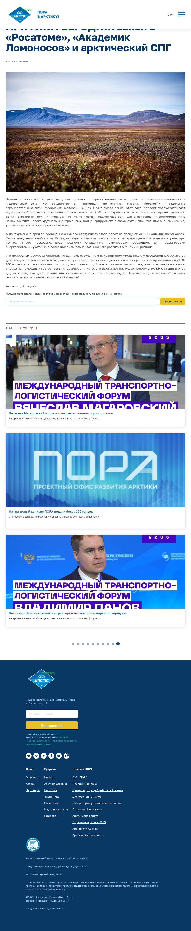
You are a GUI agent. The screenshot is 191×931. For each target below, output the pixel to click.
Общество (51, 803)
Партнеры (33, 790)
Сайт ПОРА (79, 777)
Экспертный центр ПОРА (48, 874)
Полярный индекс (84, 783)
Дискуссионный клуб (86, 796)
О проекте (32, 777)
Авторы (31, 783)
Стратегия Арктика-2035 (89, 822)
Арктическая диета (85, 815)
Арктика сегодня (55, 783)
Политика (50, 790)
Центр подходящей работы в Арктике (97, 790)
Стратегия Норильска (87, 809)
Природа (50, 815)
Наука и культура (56, 809)
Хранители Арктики (85, 828)
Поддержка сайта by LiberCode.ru (45, 908)
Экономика (51, 796)
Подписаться (173, 301)
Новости (50, 777)
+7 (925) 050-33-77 (58, 900)
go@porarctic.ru (82, 866)
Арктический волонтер (88, 835)
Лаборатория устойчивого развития (96, 803)
